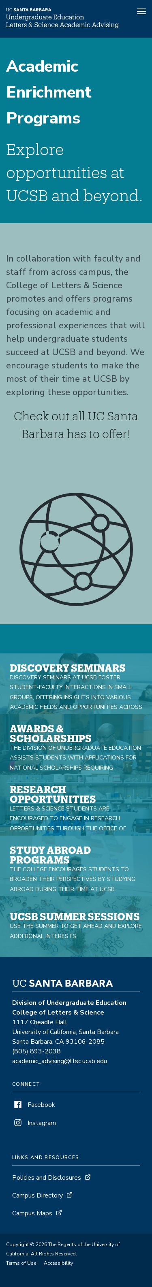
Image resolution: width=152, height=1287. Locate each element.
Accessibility (58, 1263)
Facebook (33, 1104)
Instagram (34, 1123)
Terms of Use (21, 1263)
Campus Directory (37, 1195)
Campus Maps (32, 1213)
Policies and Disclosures (46, 1177)
